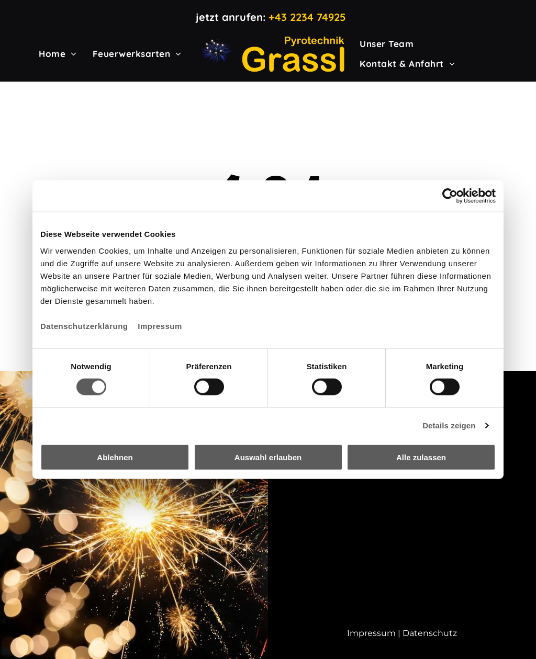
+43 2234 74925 (307, 17)
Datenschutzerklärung (84, 325)
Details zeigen (448, 425)
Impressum (160, 325)
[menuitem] (58, 54)
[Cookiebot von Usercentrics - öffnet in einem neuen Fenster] (450, 196)
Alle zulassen (421, 456)
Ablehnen (114, 456)
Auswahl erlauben (268, 456)
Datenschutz (430, 633)
